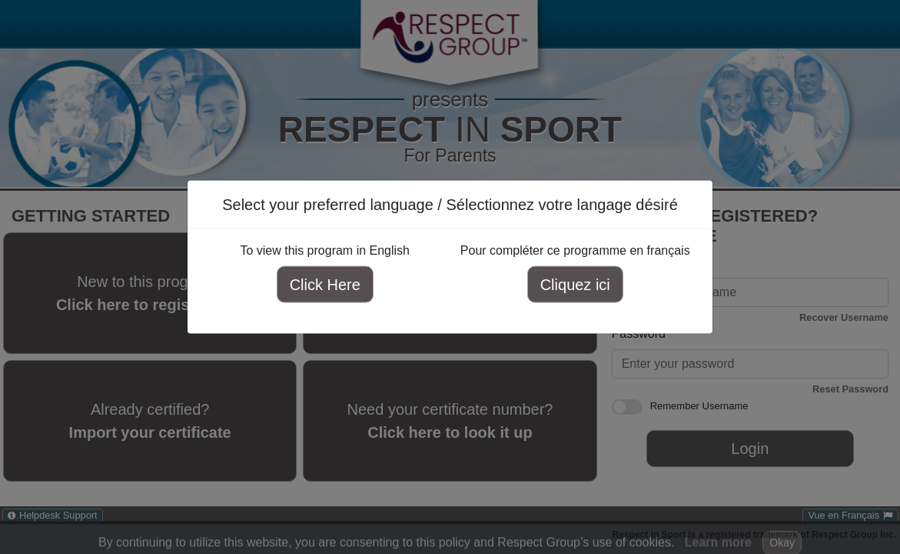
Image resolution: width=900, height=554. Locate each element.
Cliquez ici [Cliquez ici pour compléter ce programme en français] (575, 284)
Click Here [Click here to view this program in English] (325, 284)
